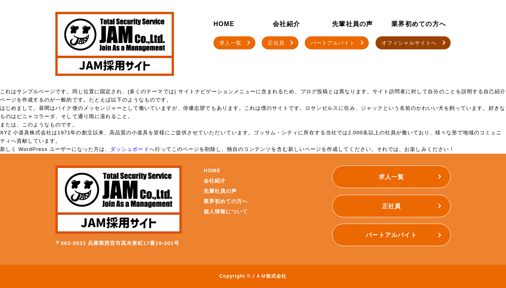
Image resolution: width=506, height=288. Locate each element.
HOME (223, 24)
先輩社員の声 (352, 24)
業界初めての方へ (418, 24)
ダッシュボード (129, 149)
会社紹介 (286, 24)
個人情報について (226, 212)
